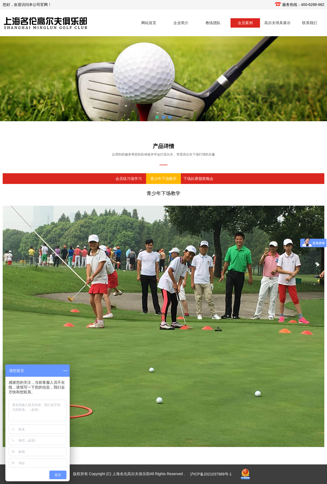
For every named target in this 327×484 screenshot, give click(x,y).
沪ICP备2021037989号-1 (211, 474)
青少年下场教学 (163, 178)
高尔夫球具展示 (277, 23)
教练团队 (213, 23)
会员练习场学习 (129, 178)
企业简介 (180, 23)
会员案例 (245, 23)
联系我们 (309, 23)
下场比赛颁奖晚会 (198, 178)
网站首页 (148, 23)
